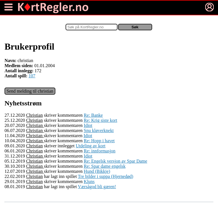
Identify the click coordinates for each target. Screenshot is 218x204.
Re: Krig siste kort (100, 120)
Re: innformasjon (100, 150)
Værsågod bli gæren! (97, 186)
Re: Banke (93, 115)
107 (31, 75)
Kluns (89, 181)
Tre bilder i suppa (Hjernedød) (105, 176)
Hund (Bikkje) (97, 171)
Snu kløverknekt (99, 130)
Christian (34, 115)
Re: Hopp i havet (99, 140)
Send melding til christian (30, 91)
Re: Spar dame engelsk (104, 166)
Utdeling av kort (91, 145)
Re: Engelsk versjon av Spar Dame (115, 161)
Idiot (88, 125)
